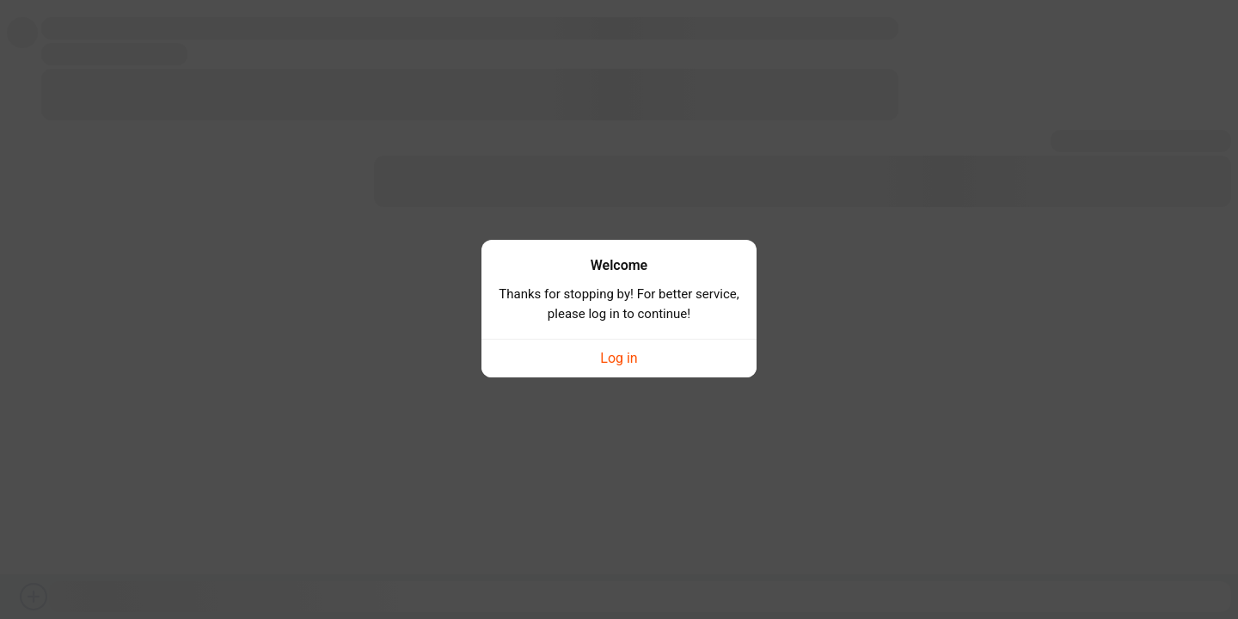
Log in (618, 350)
